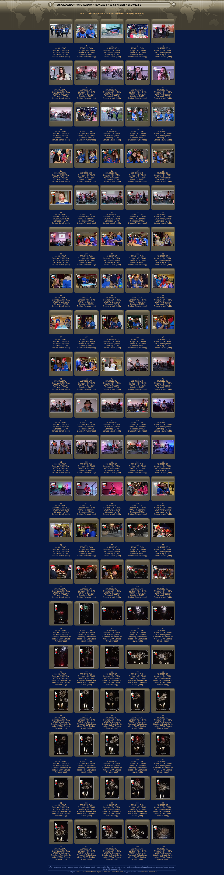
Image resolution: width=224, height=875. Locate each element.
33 (112, 296)
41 (61, 379)
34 (137, 296)
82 (86, 716)
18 (112, 171)
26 (61, 254)
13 (112, 129)
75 (163, 628)
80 (163, 672)
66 (61, 587)
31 (61, 296)
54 (137, 462)
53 (112, 462)
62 (86, 545)
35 (163, 296)
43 (112, 379)
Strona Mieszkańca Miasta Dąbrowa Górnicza (93, 872)
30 (163, 254)
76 (61, 672)
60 (163, 503)
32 (86, 296)
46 (61, 420)
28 (112, 254)
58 (112, 503)
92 (86, 803)
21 (61, 212)
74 (137, 628)
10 (163, 88)
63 (112, 545)
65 (163, 545)
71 (61, 628)
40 (163, 337)
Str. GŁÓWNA (65, 4)
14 (137, 129)
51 (61, 462)
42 (86, 379)
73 (112, 628)
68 (112, 587)
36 (61, 337)
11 (61, 129)
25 (163, 212)
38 (112, 337)
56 (61, 503)
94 (137, 803)
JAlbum (144, 872)
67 (86, 587)
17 (86, 171)
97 (86, 847)
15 (163, 129)
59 (137, 503)
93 (112, 803)
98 (112, 847)
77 (86, 672)
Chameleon (153, 872)
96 (61, 847)
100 (163, 847)
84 (137, 716)
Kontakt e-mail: (117, 872)
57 (86, 503)
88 (112, 759)
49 (137, 420)
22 (86, 212)
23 (112, 212)
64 (137, 545)
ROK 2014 (101, 4)
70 (163, 587)
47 (86, 420)
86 (61, 759)
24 (137, 212)
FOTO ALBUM (83, 4)
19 (137, 171)
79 (137, 672)
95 (163, 803)
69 (137, 587)
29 (137, 254)
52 (86, 462)
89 (137, 759)
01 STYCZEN (117, 4)
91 (61, 803)
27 (86, 254)
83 (112, 716)
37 (86, 337)
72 (86, 628)
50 (163, 420)
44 (137, 379)
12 (86, 129)
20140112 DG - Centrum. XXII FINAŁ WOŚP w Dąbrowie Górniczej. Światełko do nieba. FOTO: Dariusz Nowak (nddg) (61, 635)
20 (163, 171)
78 (112, 672)
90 (163, 759)
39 (137, 337)
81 (61, 716)
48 (112, 420)
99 (137, 847)
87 (86, 759)
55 (163, 462)
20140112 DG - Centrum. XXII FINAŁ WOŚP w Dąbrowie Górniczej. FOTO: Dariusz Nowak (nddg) (61, 52)
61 (61, 545)
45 (163, 379)
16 (61, 171)
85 (163, 716)
